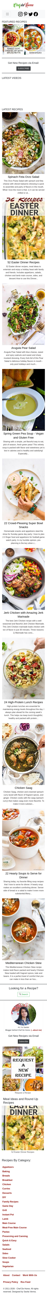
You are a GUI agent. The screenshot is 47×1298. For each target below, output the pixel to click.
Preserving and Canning (15, 1236)
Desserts (7, 1193)
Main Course (9, 1223)
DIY (4, 1197)
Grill (4, 1210)
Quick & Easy (9, 1240)
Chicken (6, 1184)
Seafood (6, 1249)
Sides (5, 1253)
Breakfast (7, 1180)
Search (23, 994)
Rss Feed (25, 1282)
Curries (6, 1188)
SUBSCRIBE (23, 68)
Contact (16, 1275)
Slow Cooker (9, 1258)
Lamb (5, 1219)
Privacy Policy (10, 1282)
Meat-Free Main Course (14, 1227)
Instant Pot (8, 1214)
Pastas (6, 1232)
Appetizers (8, 1167)
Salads (6, 1245)
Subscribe (23, 1041)
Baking (6, 1171)
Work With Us (30, 1275)
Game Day (7, 1206)
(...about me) (36, 1030)
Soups (5, 1262)
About (6, 1275)
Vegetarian (8, 1266)
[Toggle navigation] (7, 14)
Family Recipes (10, 1201)
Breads (6, 1175)
